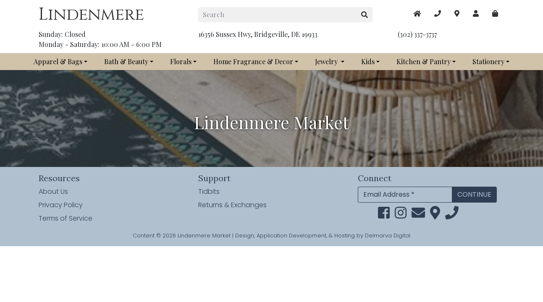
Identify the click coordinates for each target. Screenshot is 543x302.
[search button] (364, 14)
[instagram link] (401, 215)
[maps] (495, 13)
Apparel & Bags (58, 61)
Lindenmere (91, 14)
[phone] (452, 215)
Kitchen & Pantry (423, 61)
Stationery (488, 61)
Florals (180, 61)
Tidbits (209, 191)
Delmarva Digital (387, 235)
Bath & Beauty (126, 61)
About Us (53, 191)
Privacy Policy (61, 205)
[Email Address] (405, 195)
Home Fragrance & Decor (253, 61)
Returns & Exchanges (232, 205)
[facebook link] (384, 215)
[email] (418, 215)
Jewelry (327, 61)
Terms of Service (65, 218)
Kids (368, 61)
